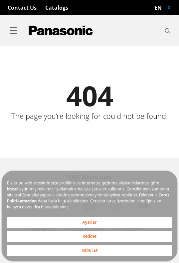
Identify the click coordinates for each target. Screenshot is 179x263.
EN (158, 7)
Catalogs (56, 7)
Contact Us (22, 7)
